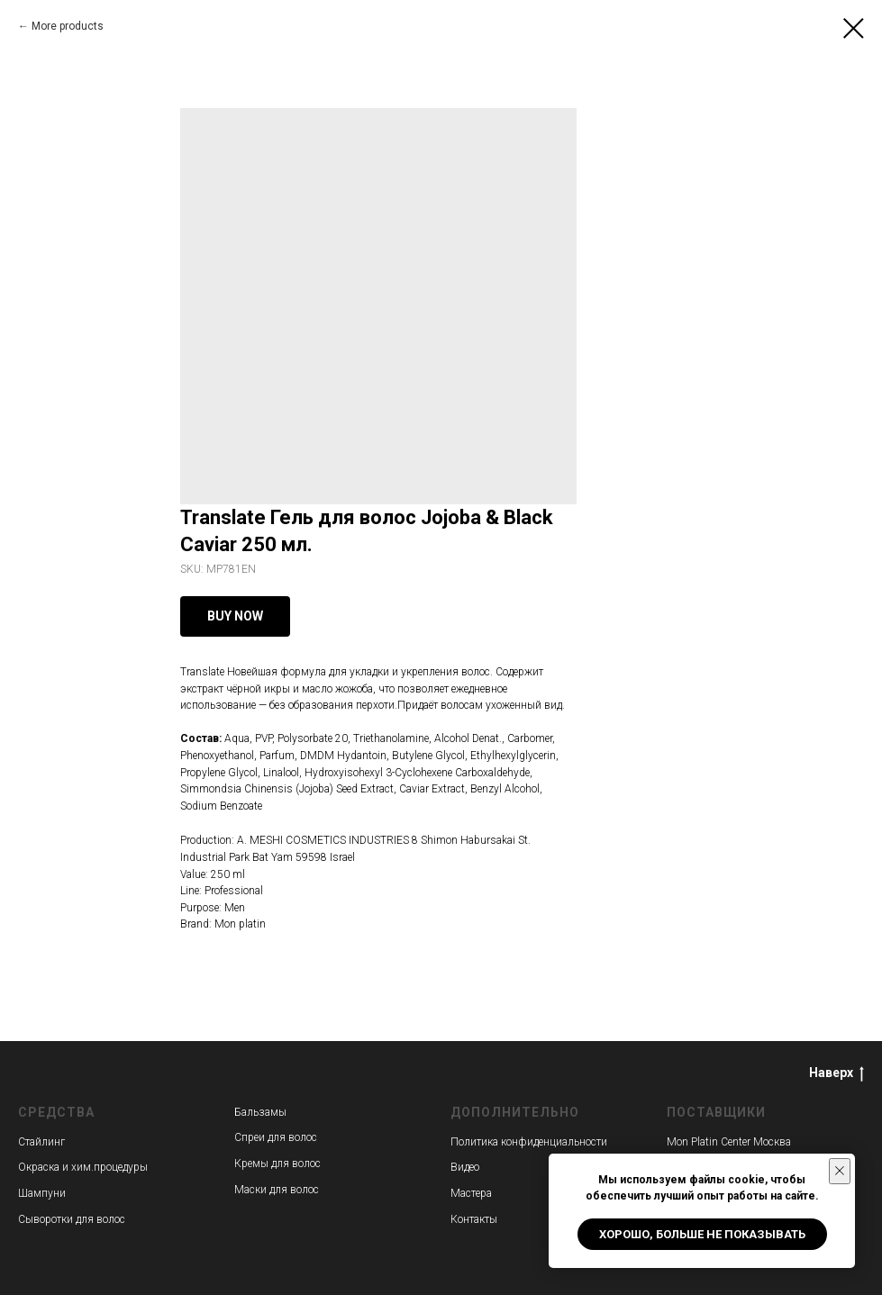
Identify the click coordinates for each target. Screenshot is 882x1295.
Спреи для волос (275, 1137)
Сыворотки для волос (71, 1219)
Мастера (471, 1193)
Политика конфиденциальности (528, 1142)
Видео (464, 1167)
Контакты (473, 1219)
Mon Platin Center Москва (729, 1142)
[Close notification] (839, 1171)
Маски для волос (276, 1189)
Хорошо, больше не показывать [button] (702, 1234)
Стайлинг (41, 1142)
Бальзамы (260, 1112)
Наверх (836, 1073)
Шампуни (42, 1193)
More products (68, 26)
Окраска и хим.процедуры (83, 1167)
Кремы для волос (277, 1163)
